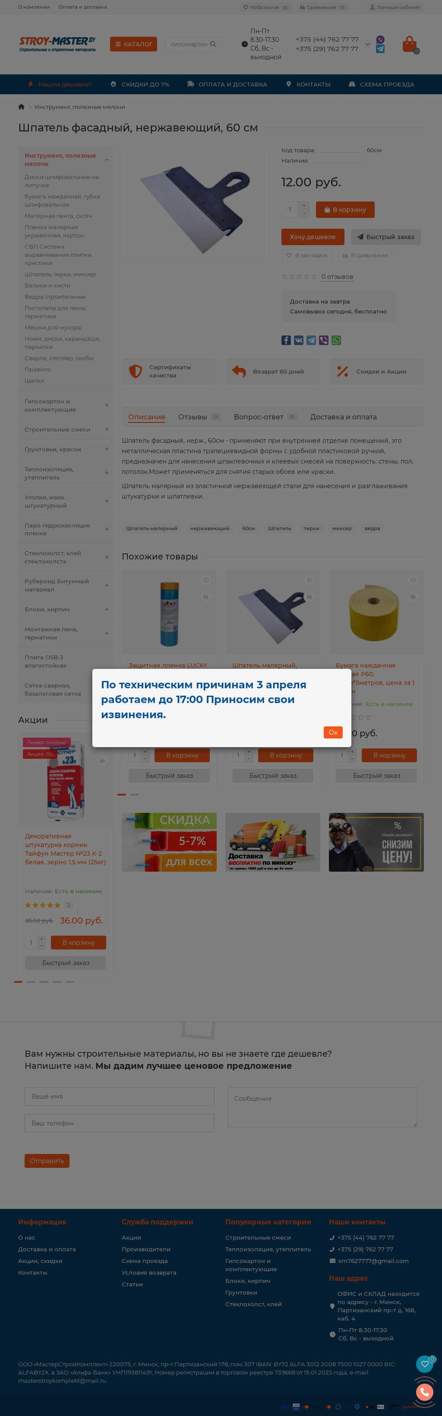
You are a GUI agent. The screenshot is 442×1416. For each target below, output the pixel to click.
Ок (333, 732)
